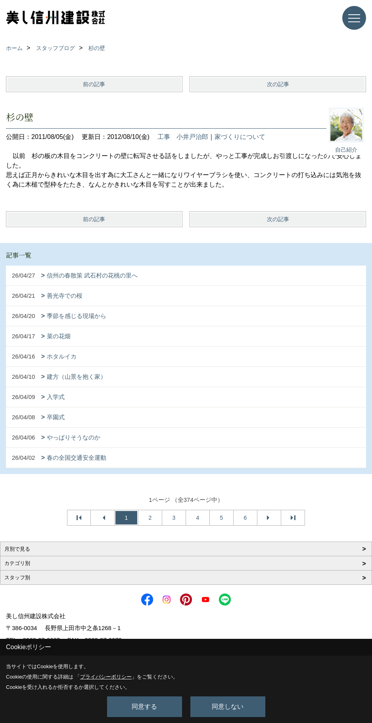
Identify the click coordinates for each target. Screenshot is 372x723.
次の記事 (278, 84)
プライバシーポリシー (106, 677)
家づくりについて (240, 136)
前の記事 (94, 84)
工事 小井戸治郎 (182, 136)
